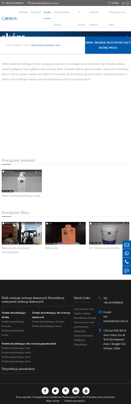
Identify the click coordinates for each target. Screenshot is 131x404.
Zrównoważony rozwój (62, 18)
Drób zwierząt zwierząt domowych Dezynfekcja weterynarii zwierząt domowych (33, 299)
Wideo (25, 45)
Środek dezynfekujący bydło (16, 352)
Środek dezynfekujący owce (16, 357)
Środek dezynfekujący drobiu (14, 315)
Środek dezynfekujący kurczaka (13, 323)
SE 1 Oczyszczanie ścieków (104, 248)
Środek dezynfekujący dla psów (48, 321)
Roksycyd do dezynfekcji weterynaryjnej (15, 250)
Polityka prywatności (75, 401)
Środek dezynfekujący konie (16, 361)
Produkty (23, 12)
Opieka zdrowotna (83, 335)
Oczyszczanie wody (84, 309)
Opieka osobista (82, 313)
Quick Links (82, 298)
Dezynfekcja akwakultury (18, 369)
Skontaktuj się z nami (117, 18)
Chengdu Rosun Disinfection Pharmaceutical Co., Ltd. (60, 397)
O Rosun (82, 18)
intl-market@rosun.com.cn (43, 3)
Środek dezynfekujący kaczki (13, 332)
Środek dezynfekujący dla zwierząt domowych (51, 315)
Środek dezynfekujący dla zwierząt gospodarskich (29, 343)
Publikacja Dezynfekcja (80, 342)
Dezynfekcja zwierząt (85, 317)
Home (9, 45)
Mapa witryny (53, 401)
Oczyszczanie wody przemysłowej (84, 324)
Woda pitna (80, 331)
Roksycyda (51, 248)
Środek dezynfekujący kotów (47, 326)
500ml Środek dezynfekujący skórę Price (108, 45)
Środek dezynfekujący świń (16, 348)
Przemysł (36, 12)
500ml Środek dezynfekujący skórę (45, 45)
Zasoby (47, 12)
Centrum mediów (94, 18)
